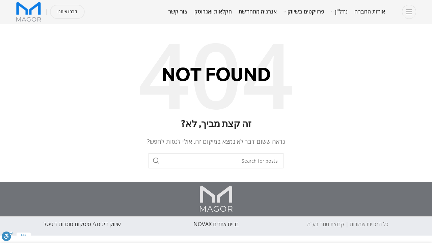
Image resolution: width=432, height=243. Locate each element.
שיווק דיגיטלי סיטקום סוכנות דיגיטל (82, 224)
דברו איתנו (67, 11)
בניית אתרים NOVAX (216, 224)
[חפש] (216, 160)
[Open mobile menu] (409, 12)
